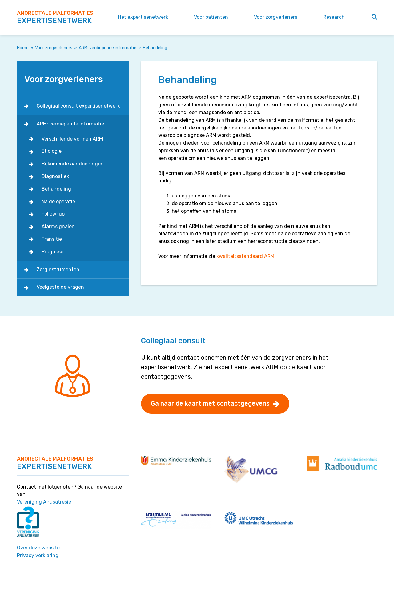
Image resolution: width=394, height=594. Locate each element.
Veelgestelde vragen (60, 287)
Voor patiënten (211, 17)
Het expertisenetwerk (143, 17)
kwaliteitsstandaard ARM (245, 256)
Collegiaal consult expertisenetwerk (78, 106)
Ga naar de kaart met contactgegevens (210, 403)
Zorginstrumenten (58, 269)
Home (23, 47)
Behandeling (56, 189)
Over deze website (38, 548)
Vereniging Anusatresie (44, 502)
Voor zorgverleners (275, 17)
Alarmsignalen (58, 226)
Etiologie (52, 151)
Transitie (52, 239)
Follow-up (53, 214)
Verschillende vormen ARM (72, 139)
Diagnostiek (55, 176)
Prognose (52, 252)
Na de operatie (58, 201)
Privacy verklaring (37, 555)
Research (334, 17)
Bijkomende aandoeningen (73, 164)
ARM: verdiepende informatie (107, 47)
